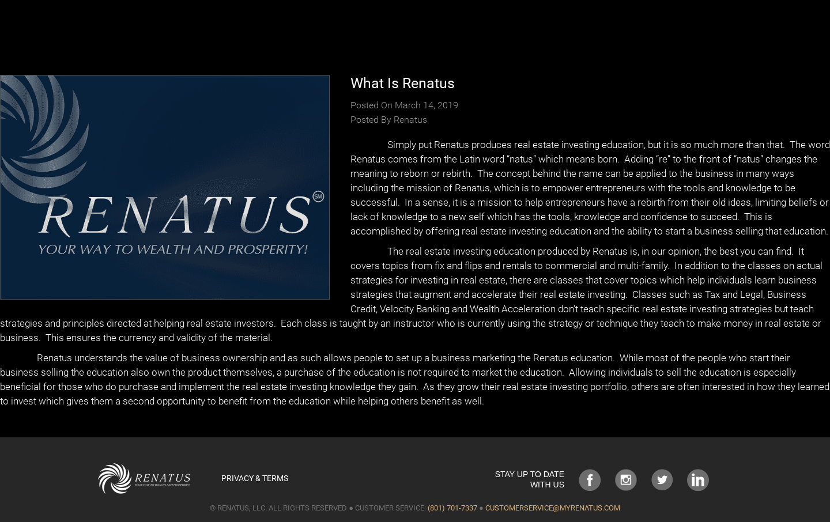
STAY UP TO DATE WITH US (529, 479)
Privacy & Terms (254, 478)
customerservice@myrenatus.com (552, 508)
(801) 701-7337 (452, 508)
